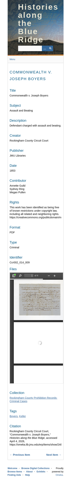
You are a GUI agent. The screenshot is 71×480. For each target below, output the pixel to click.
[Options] (45, 48)
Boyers (14, 416)
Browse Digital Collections (35, 468)
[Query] (35, 48)
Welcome (12, 468)
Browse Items (15, 471)
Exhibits (41, 471)
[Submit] (50, 48)
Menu (12, 59)
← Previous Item (20, 454)
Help (27, 475)
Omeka (59, 475)
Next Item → (53, 454)
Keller (22, 416)
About (29, 471)
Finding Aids (14, 475)
